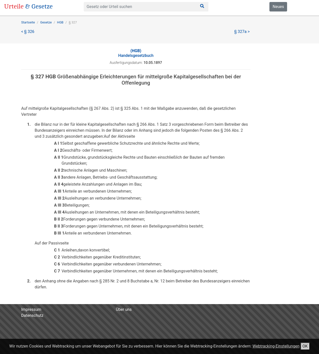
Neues (278, 6)
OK (305, 346)
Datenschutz (32, 315)
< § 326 (27, 31)
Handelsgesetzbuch (136, 53)
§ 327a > (242, 31)
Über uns (124, 309)
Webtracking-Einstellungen (276, 346)
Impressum (31, 309)
